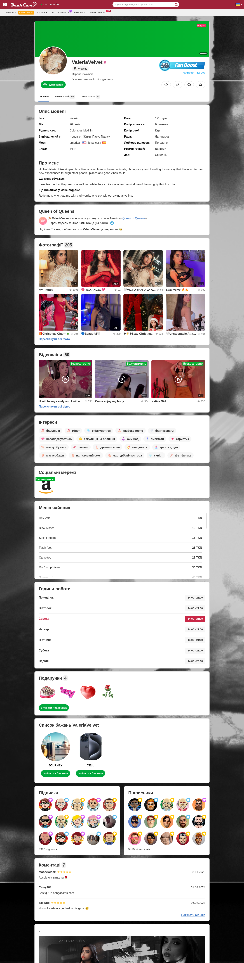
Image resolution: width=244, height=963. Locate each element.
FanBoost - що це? (194, 72)
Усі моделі (9, 12)
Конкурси (80, 12)
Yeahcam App (98, 12)
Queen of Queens (133, 218)
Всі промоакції (61, 12)
